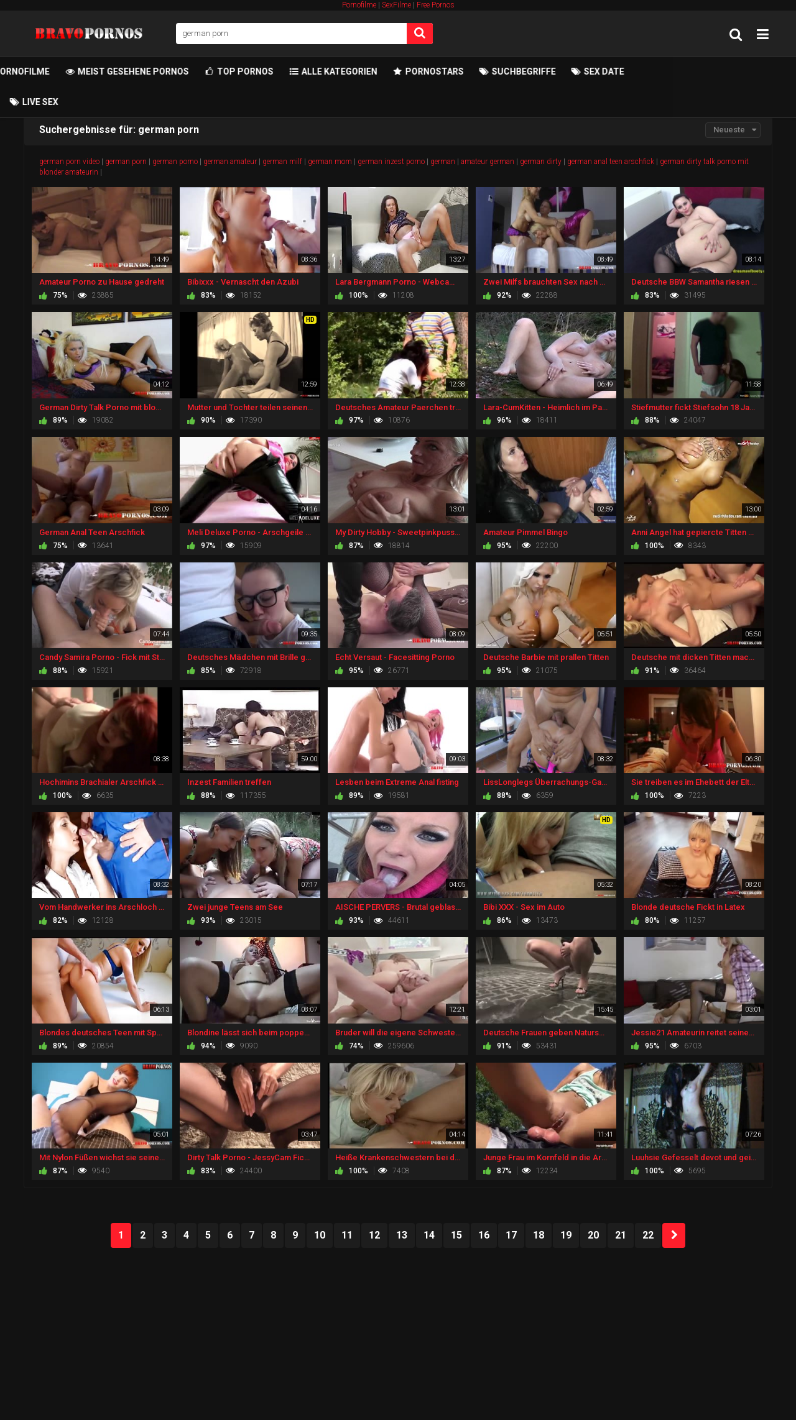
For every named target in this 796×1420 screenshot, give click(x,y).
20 (593, 1235)
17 (511, 1235)
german (442, 161)
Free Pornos (436, 5)
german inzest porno (391, 161)
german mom (330, 161)
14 (429, 1235)
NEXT (673, 1235)
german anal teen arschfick (610, 161)
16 (483, 1235)
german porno (175, 161)
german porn (126, 161)
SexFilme (396, 5)
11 (347, 1235)
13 (401, 1235)
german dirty (541, 161)
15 (456, 1235)
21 (620, 1235)
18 (538, 1235)
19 (566, 1235)
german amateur (230, 161)
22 (648, 1235)
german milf (282, 161)
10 (319, 1235)
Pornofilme (359, 5)
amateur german (487, 161)
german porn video (69, 161)
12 (374, 1235)
